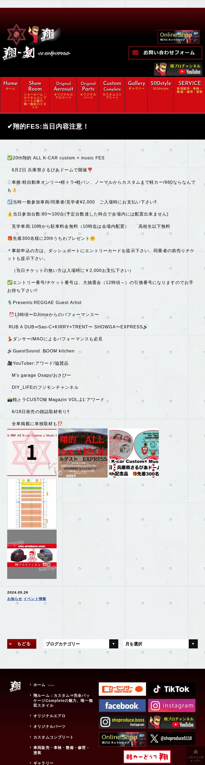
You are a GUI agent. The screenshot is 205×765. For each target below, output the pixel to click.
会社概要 (41, 722)
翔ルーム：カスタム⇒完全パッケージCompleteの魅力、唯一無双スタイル (63, 641)
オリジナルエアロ (49, 656)
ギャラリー (43, 701)
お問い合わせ (45, 731)
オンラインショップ (51, 711)
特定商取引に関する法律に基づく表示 (61, 744)
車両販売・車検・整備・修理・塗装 (61, 689)
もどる (24, 584)
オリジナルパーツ (49, 666)
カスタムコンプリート (53, 676)
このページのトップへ (196, 759)
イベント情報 (37, 539)
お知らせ (15, 539)
